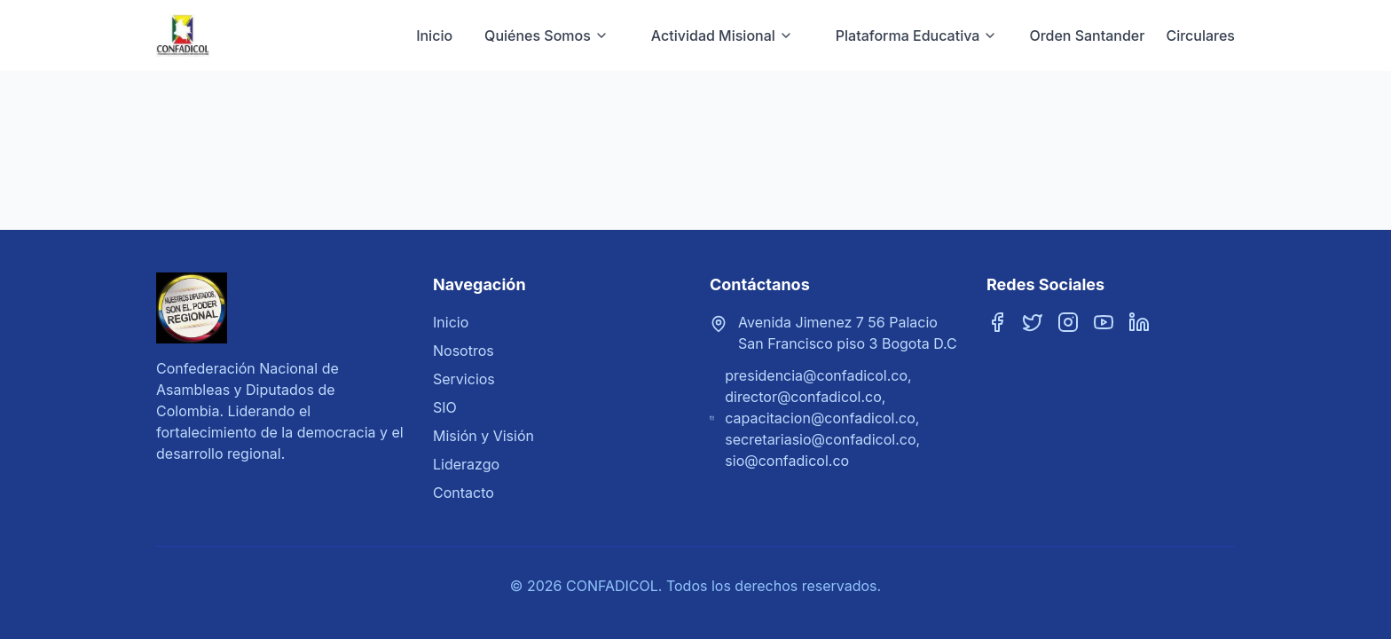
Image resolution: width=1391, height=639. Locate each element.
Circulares (1200, 35)
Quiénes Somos (546, 35)
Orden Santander (1086, 35)
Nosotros (463, 350)
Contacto (463, 492)
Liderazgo (466, 464)
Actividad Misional (722, 35)
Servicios (464, 379)
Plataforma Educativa (917, 35)
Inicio (434, 35)
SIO (445, 407)
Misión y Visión (483, 436)
